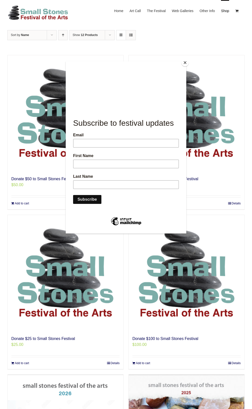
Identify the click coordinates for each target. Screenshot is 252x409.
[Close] (185, 62)
